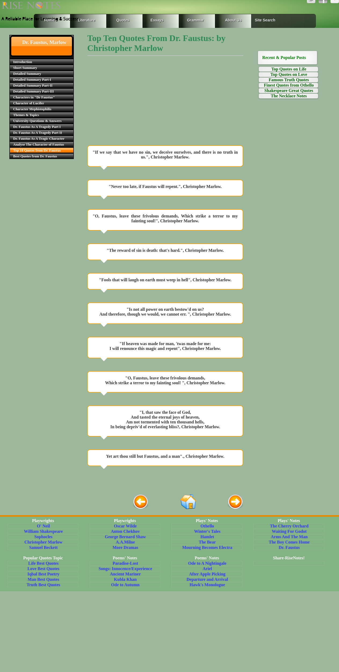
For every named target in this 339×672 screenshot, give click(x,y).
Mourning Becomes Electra (207, 547)
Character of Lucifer (28, 103)
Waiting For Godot (289, 531)
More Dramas (125, 547)
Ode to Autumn (125, 584)
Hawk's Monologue (207, 584)
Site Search (265, 20)
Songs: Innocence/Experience (125, 568)
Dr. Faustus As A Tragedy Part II (37, 133)
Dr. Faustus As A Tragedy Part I (37, 127)
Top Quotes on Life (289, 69)
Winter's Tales (207, 531)
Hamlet (207, 536)
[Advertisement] (165, 102)
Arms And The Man (289, 536)
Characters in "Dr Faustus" (34, 97)
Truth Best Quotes (43, 584)
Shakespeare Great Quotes (288, 90)
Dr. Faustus (289, 547)
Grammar (190, 20)
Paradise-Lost (125, 563)
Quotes (122, 20)
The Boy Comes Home (289, 542)
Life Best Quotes (43, 563)
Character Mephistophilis (32, 109)
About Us (233, 20)
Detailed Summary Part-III (33, 91)
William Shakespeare (43, 531)
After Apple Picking (207, 574)
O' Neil (43, 526)
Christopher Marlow (43, 542)
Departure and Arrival (207, 579)
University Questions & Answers (37, 121)
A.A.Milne (125, 542)
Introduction (22, 62)
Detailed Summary (27, 74)
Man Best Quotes (43, 579)
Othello (207, 526)
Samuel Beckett (43, 547)
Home (49, 20)
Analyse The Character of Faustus (38, 144)
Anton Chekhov (125, 531)
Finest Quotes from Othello (289, 85)
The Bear (207, 542)
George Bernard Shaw (125, 536)
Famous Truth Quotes (289, 79)
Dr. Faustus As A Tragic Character (38, 138)
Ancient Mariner (125, 574)
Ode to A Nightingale (207, 563)
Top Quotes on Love (289, 74)
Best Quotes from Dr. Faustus (35, 156)
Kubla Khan (125, 579)
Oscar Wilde (125, 526)
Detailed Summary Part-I (32, 79)
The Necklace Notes (289, 96)
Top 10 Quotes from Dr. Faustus (37, 150)
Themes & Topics (26, 115)
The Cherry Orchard (289, 526)
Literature (85, 20)
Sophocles (43, 536)
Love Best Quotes (43, 568)
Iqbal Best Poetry (43, 574)
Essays (157, 20)
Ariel (207, 568)
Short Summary (25, 68)
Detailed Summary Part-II (33, 85)
